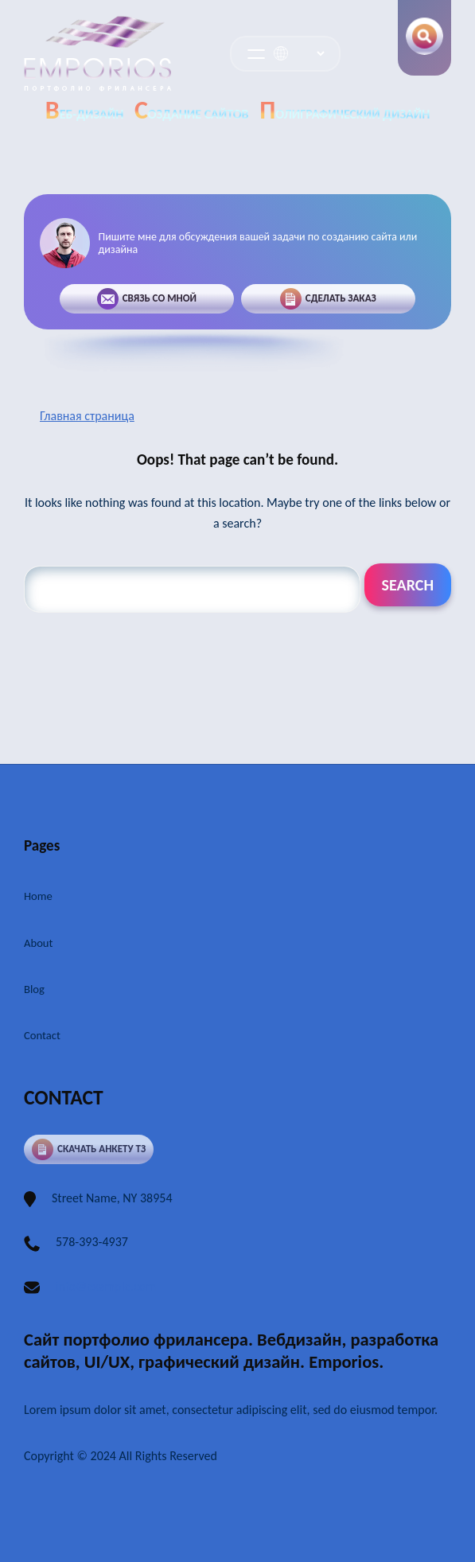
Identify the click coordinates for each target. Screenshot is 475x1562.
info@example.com (106, 1286)
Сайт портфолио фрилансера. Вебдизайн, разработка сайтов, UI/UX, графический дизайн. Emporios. (231, 1351)
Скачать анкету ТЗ (89, 1149)
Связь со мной (146, 299)
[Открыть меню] (256, 54)
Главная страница (87, 415)
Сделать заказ (328, 299)
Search (408, 584)
